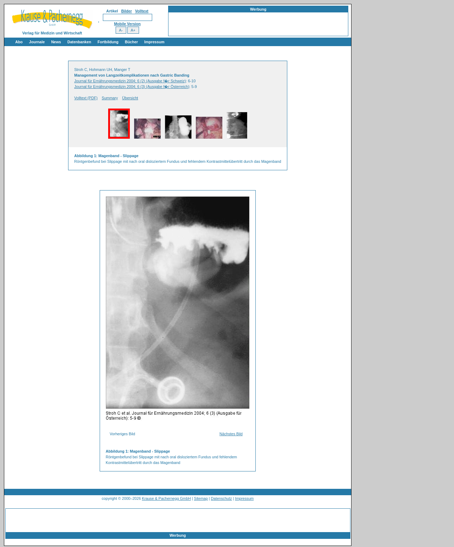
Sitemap (201, 498)
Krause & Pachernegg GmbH (166, 498)
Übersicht (130, 98)
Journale (37, 42)
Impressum (154, 42)
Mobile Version (127, 24)
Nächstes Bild (231, 434)
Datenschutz (221, 498)
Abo (19, 42)
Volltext (142, 11)
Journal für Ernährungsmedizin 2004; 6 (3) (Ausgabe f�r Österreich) (131, 86)
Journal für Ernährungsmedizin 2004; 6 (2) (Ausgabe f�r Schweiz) (130, 81)
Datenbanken (79, 42)
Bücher (131, 42)
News (56, 42)
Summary (110, 98)
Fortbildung (108, 42)
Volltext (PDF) (86, 98)
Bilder (126, 11)
